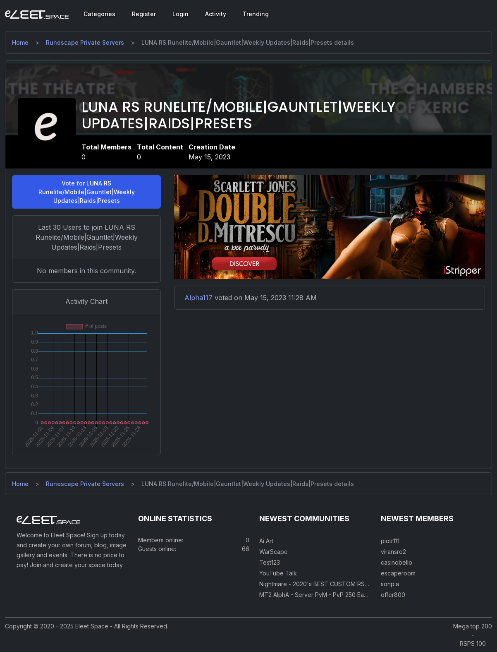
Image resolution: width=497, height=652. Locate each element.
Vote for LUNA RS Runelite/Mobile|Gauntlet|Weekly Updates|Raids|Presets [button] (86, 192)
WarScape (273, 551)
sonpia (390, 583)
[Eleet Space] (37, 14)
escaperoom (398, 573)
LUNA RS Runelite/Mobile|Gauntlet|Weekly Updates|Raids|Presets (238, 115)
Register (144, 13)
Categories (99, 13)
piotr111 (390, 540)
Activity (215, 13)
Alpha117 (198, 298)
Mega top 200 (472, 626)
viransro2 (393, 551)
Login (180, 13)
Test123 (269, 562)
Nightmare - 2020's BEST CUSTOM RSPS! (316, 583)
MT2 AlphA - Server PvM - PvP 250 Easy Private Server (335, 594)
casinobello (396, 562)
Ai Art (266, 540)
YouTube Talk (278, 573)
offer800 (393, 594)
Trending (256, 13)
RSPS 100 (473, 643)
